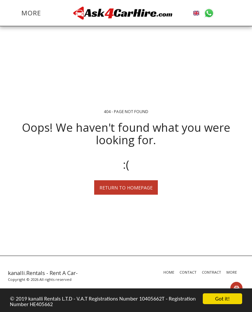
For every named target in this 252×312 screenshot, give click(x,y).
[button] (209, 13)
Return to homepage (126, 188)
